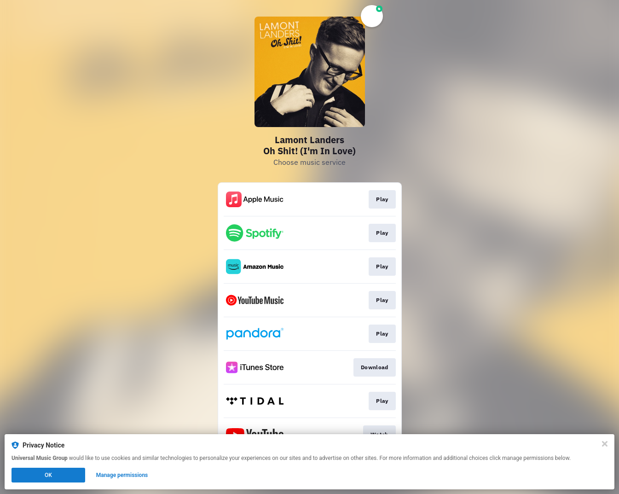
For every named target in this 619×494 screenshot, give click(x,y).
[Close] (604, 443)
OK (48, 475)
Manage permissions (122, 475)
